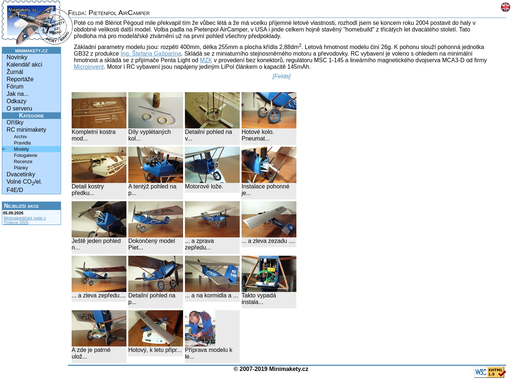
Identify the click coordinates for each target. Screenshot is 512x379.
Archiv (20, 136)
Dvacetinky (21, 174)
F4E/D (15, 190)
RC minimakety (26, 130)
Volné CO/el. (24, 182)
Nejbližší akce (21, 206)
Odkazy (16, 101)
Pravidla (22, 143)
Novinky (17, 57)
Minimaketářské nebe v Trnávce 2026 (25, 220)
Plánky (21, 167)
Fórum (15, 86)
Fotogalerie (25, 155)
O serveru (19, 108)
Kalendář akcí (24, 64)
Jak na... (18, 94)
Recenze (23, 161)
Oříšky (15, 122)
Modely (21, 149)
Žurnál (15, 72)
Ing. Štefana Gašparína (151, 53)
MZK (206, 60)
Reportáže (20, 79)
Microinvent (89, 67)
